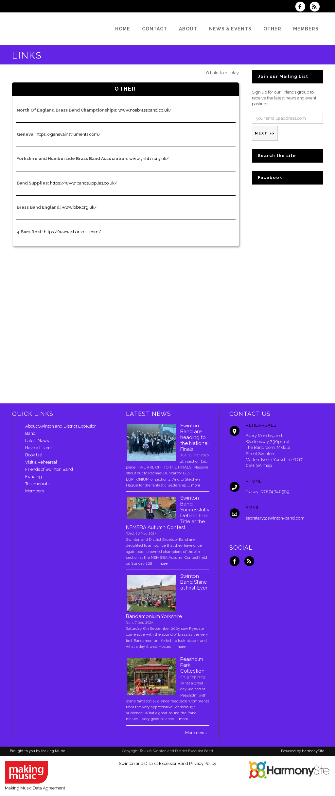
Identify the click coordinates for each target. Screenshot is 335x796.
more (195, 485)
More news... (197, 732)
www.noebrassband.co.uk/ (145, 110)
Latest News (37, 440)
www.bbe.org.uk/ (79, 207)
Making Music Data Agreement (35, 788)
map (267, 465)
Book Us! (33, 454)
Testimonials (37, 483)
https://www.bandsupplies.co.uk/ (83, 183)
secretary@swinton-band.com (275, 518)
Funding (33, 476)
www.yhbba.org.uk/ (149, 158)
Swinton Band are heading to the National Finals (194, 437)
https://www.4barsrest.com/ (72, 231)
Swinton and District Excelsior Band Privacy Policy (167, 763)
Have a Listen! (38, 447)
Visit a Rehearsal (41, 462)
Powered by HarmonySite (302, 751)
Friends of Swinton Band (49, 469)
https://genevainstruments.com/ (68, 134)
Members (34, 490)
